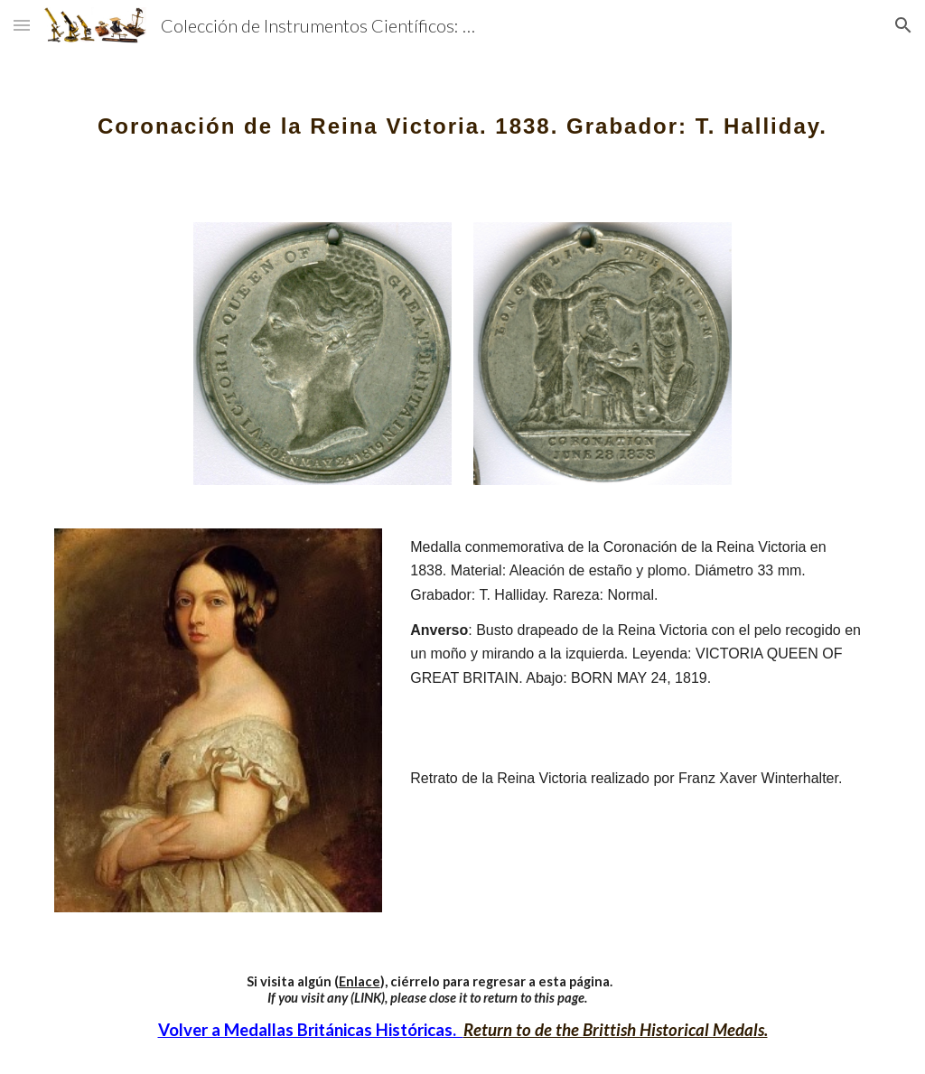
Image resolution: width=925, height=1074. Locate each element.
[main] (463, 113)
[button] (21, 25)
